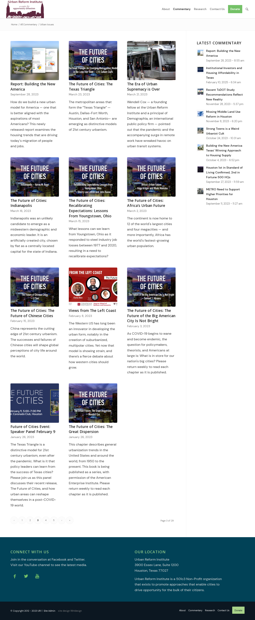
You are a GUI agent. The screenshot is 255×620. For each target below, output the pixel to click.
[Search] (247, 9)
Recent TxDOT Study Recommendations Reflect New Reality (224, 94)
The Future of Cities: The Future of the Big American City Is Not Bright (151, 315)
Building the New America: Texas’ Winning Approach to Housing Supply (224, 150)
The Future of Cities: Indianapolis (28, 203)
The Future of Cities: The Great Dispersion (91, 429)
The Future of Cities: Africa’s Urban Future (146, 203)
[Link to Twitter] (26, 576)
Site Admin (49, 610)
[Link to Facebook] (14, 576)
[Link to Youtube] (37, 576)
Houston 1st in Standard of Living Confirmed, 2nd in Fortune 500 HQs (224, 172)
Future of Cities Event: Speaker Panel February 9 (32, 429)
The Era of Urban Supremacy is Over (143, 86)
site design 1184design (70, 610)
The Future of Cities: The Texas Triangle (91, 86)
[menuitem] (165, 9)
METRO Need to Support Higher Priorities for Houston (223, 194)
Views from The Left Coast (92, 310)
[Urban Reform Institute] (25, 9)
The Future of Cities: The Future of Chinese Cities (32, 313)
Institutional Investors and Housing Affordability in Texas (224, 72)
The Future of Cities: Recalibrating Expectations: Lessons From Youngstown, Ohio (90, 208)
